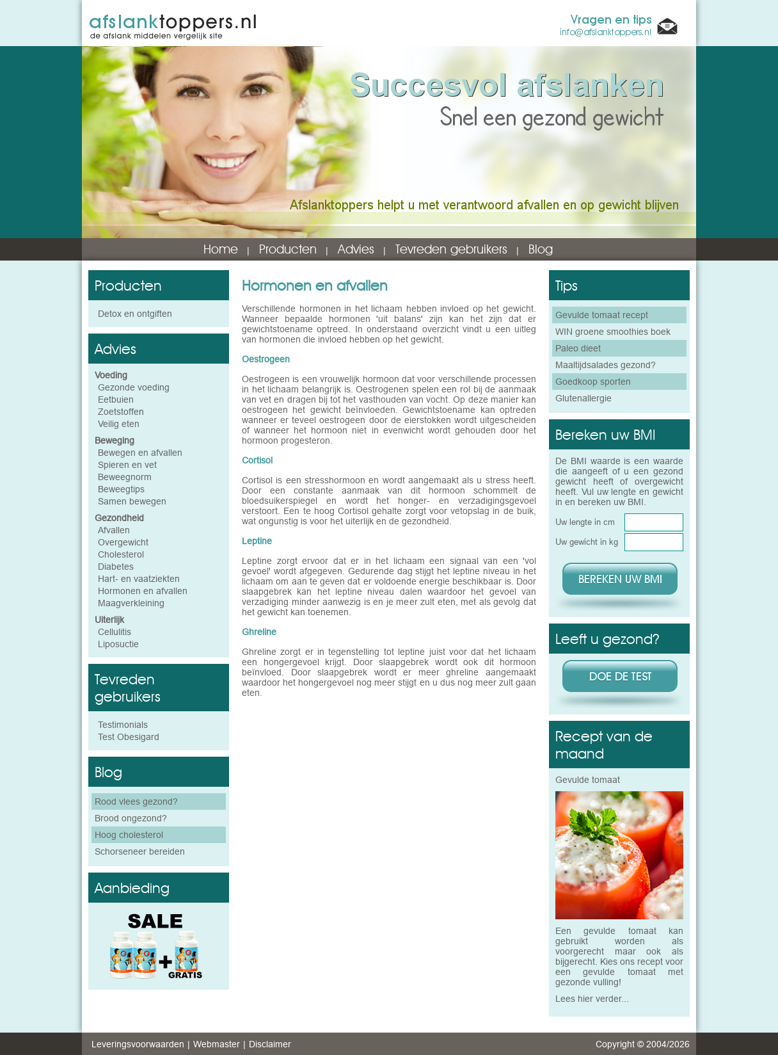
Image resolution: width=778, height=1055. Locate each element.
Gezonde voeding (134, 387)
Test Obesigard (128, 737)
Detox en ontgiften (135, 314)
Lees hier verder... (592, 999)
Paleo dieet (578, 348)
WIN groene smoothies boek (613, 331)
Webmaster (216, 1044)
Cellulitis (114, 632)
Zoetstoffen (121, 412)
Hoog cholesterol (129, 835)
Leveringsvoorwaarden (137, 1044)
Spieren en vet (127, 465)
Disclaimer (270, 1044)
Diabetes (116, 566)
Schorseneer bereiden (140, 851)
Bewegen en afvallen (140, 452)
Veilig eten (118, 424)
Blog (540, 249)
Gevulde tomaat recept (601, 315)
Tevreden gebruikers (451, 249)
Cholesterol (121, 554)
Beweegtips (121, 489)
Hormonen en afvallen (142, 591)
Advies (356, 249)
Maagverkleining (131, 603)
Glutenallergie (583, 398)
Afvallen (114, 530)
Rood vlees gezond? (136, 801)
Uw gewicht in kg (586, 541)
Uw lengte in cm (585, 522)
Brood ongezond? (131, 818)
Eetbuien (116, 399)
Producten (288, 249)
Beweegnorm (125, 477)
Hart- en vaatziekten (139, 579)
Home (220, 249)
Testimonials (123, 725)
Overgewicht (123, 542)
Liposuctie (118, 644)
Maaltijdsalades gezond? (605, 365)
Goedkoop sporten (593, 381)
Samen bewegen (132, 501)
